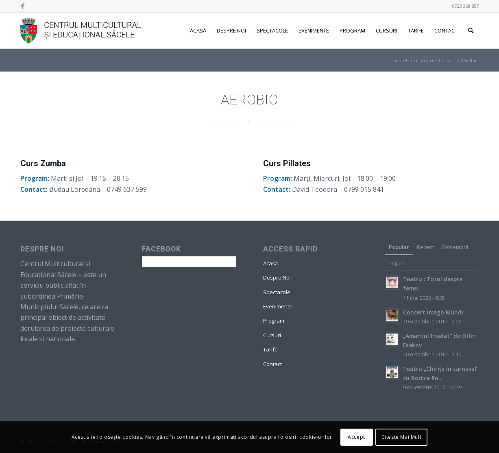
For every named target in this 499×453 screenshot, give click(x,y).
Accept (356, 436)
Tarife (270, 349)
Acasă (270, 263)
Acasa (427, 60)
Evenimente (277, 306)
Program (273, 320)
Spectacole (276, 292)
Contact (272, 364)
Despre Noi (277, 277)
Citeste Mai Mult (401, 436)
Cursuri (447, 60)
